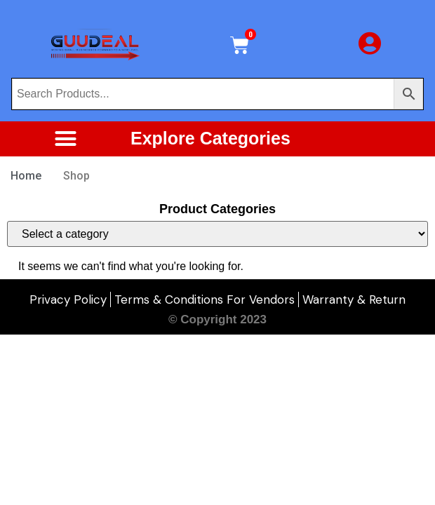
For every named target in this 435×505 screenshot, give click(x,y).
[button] (65, 138)
